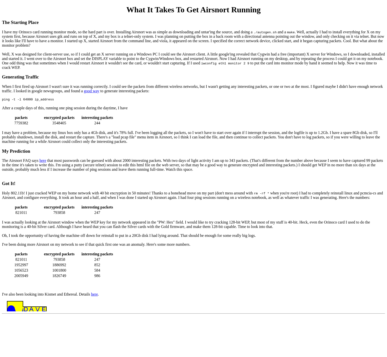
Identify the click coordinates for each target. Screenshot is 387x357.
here (42, 161)
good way (91, 91)
